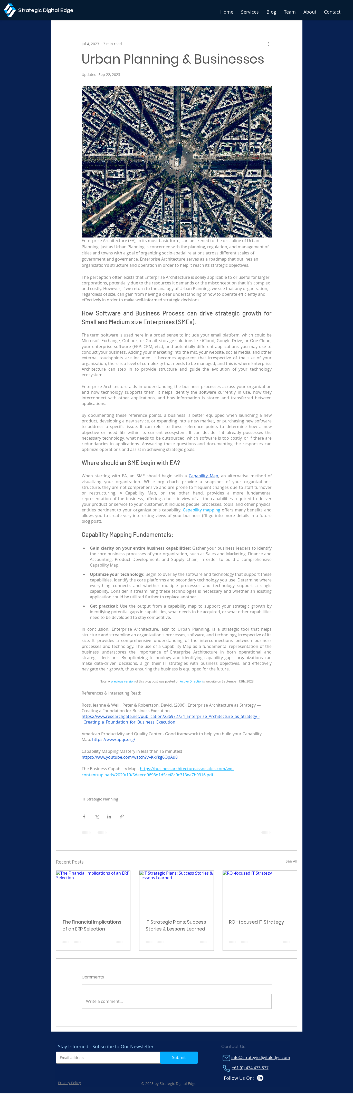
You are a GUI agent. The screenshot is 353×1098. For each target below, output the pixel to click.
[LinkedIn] (260, 1078)
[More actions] (268, 44)
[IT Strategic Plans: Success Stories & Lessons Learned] (176, 891)
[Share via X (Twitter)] (96, 816)
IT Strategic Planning (100, 799)
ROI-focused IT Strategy (256, 922)
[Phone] (226, 1068)
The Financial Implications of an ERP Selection (91, 925)
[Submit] (179, 1058)
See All (291, 861)
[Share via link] (121, 816)
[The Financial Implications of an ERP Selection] (93, 891)
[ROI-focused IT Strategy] (260, 891)
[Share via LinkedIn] (109, 816)
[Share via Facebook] (84, 816)
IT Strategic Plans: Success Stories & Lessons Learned (176, 925)
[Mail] (226, 1058)
